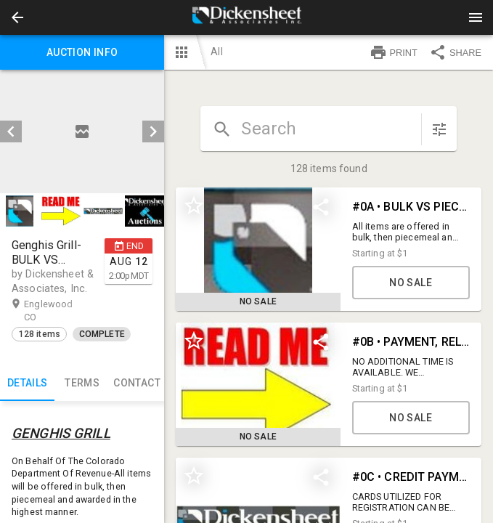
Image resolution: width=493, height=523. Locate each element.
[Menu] (475, 17)
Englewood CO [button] (48, 310)
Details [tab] (27, 383)
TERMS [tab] (81, 383)
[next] (153, 131)
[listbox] (82, 131)
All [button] (216, 51)
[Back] (17, 17)
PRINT (393, 52)
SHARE (455, 52)
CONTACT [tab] (137, 383)
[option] (82, 131)
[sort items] (439, 129)
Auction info (82, 52)
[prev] (11, 131)
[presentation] (247, 17)
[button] (17, 17)
